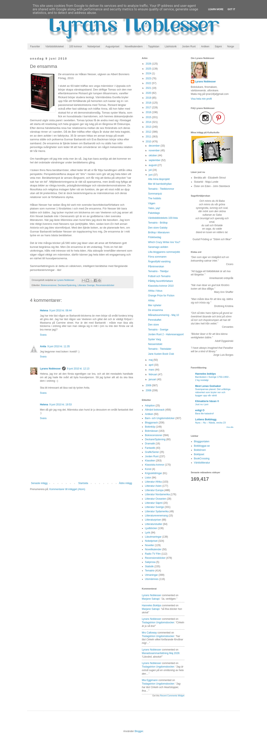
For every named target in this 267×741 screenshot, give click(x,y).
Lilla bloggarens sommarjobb (164, 252)
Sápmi (218, 46)
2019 (149, 97)
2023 (149, 78)
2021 (149, 88)
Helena (44, 310)
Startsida (83, 483)
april (151, 364)
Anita (43, 346)
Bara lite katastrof (204, 413)
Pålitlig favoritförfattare (160, 281)
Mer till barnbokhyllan (160, 183)
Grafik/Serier (152, 452)
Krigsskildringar (153, 473)
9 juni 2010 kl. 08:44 (60, 310)
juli (150, 170)
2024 (149, 73)
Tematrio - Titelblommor (161, 188)
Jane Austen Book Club (161, 353)
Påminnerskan (156, 266)
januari (153, 379)
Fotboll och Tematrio (159, 276)
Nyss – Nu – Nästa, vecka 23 (210, 422)
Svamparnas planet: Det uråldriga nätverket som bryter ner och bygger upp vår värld (213, 392)
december (155, 145)
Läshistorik (171, 46)
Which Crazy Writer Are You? (164, 242)
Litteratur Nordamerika (157, 494)
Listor (148, 477)
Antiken (205, 46)
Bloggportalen (201, 441)
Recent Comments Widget (172, 696)
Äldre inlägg (125, 483)
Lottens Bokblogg (205, 419)
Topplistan (153, 46)
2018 (149, 102)
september (155, 160)
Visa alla (229, 427)
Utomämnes (151, 579)
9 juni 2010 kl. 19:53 (60, 404)
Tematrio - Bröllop (158, 222)
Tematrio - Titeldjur (158, 271)
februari (153, 374)
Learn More (216, 9)
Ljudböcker (151, 528)
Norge (230, 46)
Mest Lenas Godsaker (208, 386)
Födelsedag (154, 237)
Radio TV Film (153, 553)
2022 (149, 83)
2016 (149, 112)
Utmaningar (151, 574)
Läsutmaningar (153, 536)
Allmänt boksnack (154, 409)
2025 (149, 68)
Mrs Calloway (149, 632)
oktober (153, 155)
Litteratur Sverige (86, 285)
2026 (149, 63)
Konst (148, 469)
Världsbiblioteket (54, 46)
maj (151, 359)
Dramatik (150, 443)
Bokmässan (151, 430)
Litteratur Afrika (153, 481)
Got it (231, 9)
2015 (149, 117)
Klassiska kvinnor (154, 464)
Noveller (149, 545)
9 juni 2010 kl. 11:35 (58, 346)
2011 (149, 136)
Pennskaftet (154, 319)
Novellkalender (153, 549)
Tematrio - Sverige (158, 329)
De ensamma (155, 310)
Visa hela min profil (201, 98)
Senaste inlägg (39, 483)
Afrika (151, 300)
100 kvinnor (75, 46)
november (155, 150)
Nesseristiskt (155, 344)
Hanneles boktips (151, 605)
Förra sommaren (157, 256)
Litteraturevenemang (156, 515)
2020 (149, 93)
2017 (149, 107)
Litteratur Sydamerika (157, 511)
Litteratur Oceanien (155, 498)
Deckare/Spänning (67, 285)
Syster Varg (154, 339)
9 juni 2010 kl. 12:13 (78, 368)
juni (151, 174)
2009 (149, 385)
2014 (149, 122)
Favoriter (35, 46)
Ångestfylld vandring (159, 261)
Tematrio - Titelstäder (159, 348)
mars (152, 369)
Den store (153, 324)
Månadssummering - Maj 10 (163, 315)
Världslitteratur (202, 462)
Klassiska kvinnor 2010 (161, 285)
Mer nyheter (154, 305)
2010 (149, 141)
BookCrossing (202, 458)
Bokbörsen (200, 450)
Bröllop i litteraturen (158, 232)
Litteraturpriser (153, 519)
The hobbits (154, 198)
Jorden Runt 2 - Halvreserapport (166, 334)
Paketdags (154, 213)
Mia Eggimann (150, 680)
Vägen (151, 203)
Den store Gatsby (157, 227)
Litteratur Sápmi (154, 502)
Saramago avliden (158, 247)
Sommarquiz (155, 193)
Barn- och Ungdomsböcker (160, 418)
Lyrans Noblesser (50, 368)
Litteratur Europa (154, 490)
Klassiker (150, 460)
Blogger (139, 731)
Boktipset (199, 454)
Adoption (150, 405)
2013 (149, 126)
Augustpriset (112, 46)
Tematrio (150, 570)
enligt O (200, 410)
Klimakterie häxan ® (207, 401)
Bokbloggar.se (202, 445)
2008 (149, 390)
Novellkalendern (134, 46)
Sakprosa (150, 562)
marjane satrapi (150, 598)
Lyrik (147, 532)
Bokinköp (150, 426)
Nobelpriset (93, 46)
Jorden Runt (188, 46)
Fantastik (150, 447)
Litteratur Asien (153, 485)
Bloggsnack (151, 422)
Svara (43, 334)
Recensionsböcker (105, 285)
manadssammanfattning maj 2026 (160, 653)
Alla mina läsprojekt (159, 179)
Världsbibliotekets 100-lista (163, 217)
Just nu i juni (201, 404)
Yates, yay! (154, 208)
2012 (149, 131)
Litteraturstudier (153, 524)
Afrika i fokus (155, 290)
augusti (153, 165)
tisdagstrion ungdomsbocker (158, 622)
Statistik (149, 566)
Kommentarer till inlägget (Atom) (67, 489)
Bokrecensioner (49, 285)
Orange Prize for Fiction (161, 295)
